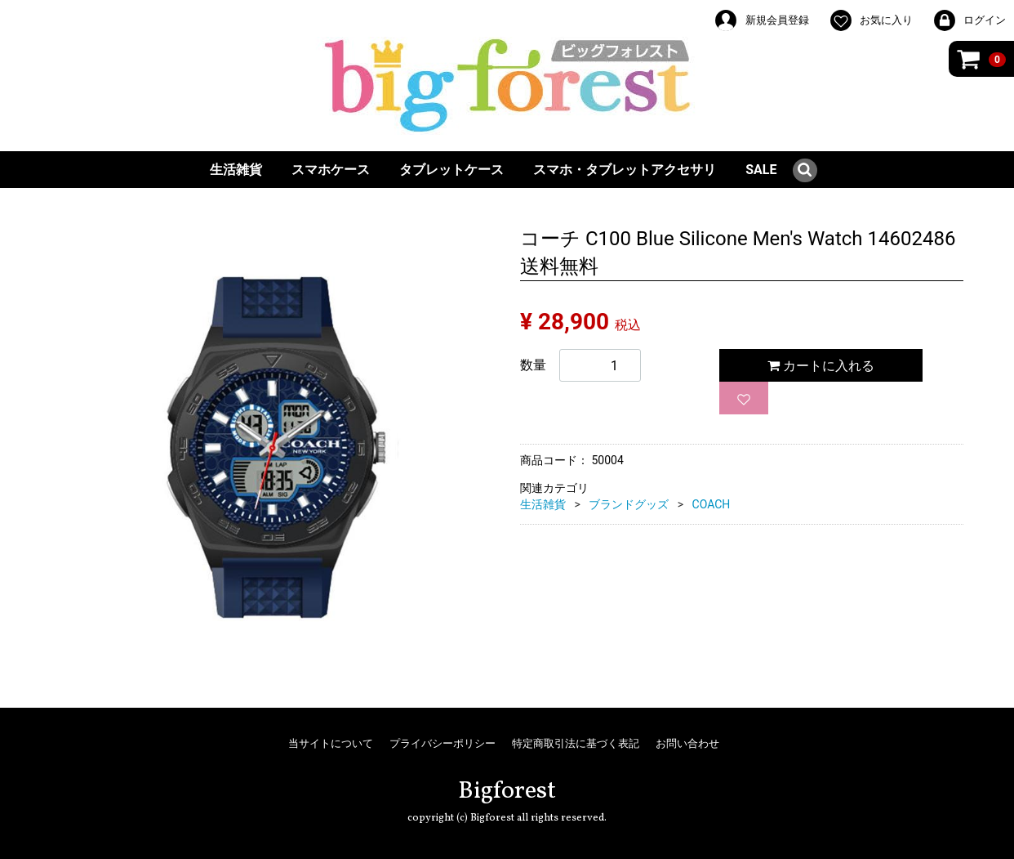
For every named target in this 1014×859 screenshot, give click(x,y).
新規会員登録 (761, 20)
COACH (711, 504)
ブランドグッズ (629, 504)
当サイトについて (330, 743)
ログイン (969, 20)
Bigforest (507, 791)
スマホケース (330, 169)
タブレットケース (451, 169)
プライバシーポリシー (442, 743)
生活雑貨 (236, 169)
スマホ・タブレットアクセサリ (624, 169)
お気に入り (871, 20)
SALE (760, 169)
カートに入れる (820, 366)
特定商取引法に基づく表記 (575, 743)
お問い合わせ (687, 743)
